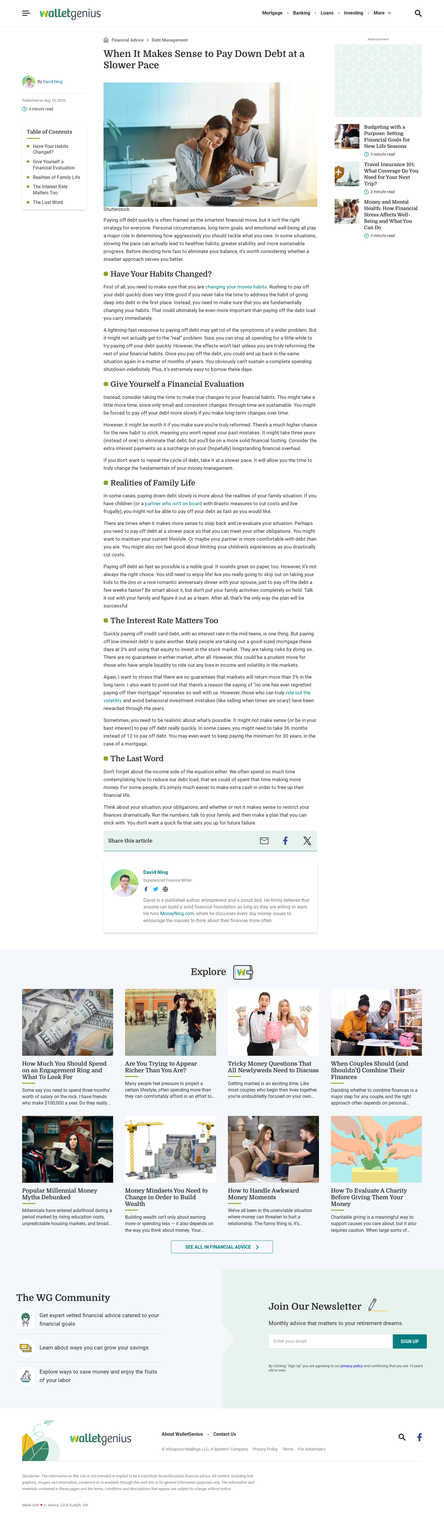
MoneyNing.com (177, 913)
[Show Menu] (26, 13)
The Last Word (48, 202)
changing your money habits (236, 287)
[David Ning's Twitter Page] (155, 889)
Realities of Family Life (56, 177)
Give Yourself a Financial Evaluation (54, 165)
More (379, 13)
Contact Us (224, 1434)
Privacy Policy (265, 1449)
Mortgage (272, 13)
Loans (327, 13)
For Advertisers (311, 1449)
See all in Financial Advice (218, 1247)
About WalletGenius (182, 1434)
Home (106, 39)
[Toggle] (389, 13)
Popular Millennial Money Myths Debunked (59, 1194)
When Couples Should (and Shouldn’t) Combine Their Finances (370, 1070)
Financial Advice (128, 40)
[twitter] (307, 841)
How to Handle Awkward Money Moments (263, 1194)
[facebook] (285, 841)
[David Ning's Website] (165, 889)
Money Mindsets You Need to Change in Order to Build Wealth (166, 1197)
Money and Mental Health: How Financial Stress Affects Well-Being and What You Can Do (391, 214)
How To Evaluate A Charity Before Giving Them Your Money (369, 1197)
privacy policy (352, 1366)
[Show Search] (418, 13)
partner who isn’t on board (173, 503)
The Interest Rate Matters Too (50, 190)
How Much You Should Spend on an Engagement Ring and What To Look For (64, 1070)
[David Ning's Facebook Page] (146, 889)
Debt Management (170, 40)
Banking (301, 13)
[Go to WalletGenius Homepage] (63, 14)
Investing (353, 13)
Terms (287, 1449)
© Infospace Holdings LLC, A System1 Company (205, 1449)
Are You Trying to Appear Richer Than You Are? (161, 1067)
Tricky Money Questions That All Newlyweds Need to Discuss (273, 1067)
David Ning (53, 81)
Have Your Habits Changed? (50, 149)
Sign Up (410, 1341)
